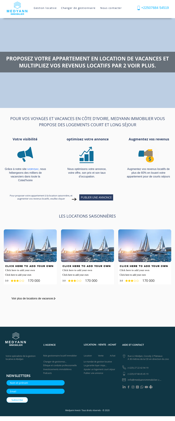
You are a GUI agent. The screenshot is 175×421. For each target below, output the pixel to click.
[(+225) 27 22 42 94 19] (139, 367)
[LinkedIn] (124, 387)
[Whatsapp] (142, 387)
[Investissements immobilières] (58, 369)
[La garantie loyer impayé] (96, 365)
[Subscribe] (17, 400)
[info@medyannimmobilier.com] (145, 379)
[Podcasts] (48, 373)
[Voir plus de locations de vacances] (34, 298)
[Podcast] (151, 387)
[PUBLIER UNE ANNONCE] (96, 197)
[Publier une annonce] (94, 373)
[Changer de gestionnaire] (79, 8)
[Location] (88, 355)
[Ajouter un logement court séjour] (100, 369)
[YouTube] (146, 387)
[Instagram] (133, 387)
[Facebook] (128, 387)
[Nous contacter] (111, 7)
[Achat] (113, 355)
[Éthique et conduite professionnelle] (60, 365)
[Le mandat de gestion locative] (98, 361)
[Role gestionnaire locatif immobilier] (60, 355)
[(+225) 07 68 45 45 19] (139, 373)
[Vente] (101, 355)
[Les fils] (137, 387)
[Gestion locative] (45, 7)
